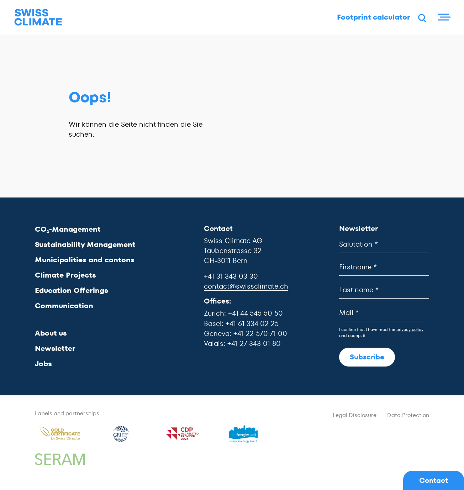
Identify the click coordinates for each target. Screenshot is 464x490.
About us (51, 333)
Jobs (43, 364)
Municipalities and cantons (85, 260)
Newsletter (55, 348)
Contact (433, 480)
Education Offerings (71, 290)
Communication (64, 306)
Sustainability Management (85, 244)
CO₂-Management (68, 229)
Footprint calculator (364, 20)
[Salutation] (384, 244)
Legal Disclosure (354, 415)
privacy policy (409, 329)
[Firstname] (384, 267)
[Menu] (442, 19)
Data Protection (408, 415)
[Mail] (384, 312)
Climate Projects (65, 275)
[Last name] (384, 290)
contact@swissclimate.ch (246, 286)
